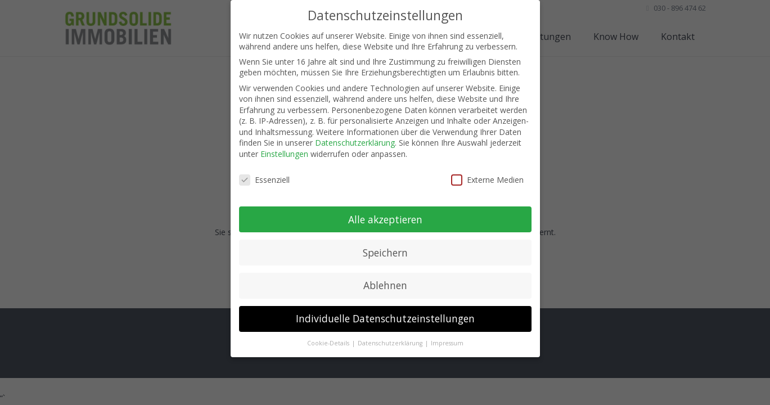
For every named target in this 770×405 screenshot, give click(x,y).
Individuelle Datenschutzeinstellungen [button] (385, 318)
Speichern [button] (385, 252)
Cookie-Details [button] (329, 343)
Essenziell (264, 179)
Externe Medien (487, 179)
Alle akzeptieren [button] (385, 219)
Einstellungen (284, 153)
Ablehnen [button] (385, 285)
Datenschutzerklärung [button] (391, 343)
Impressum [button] (447, 343)
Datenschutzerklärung (355, 142)
